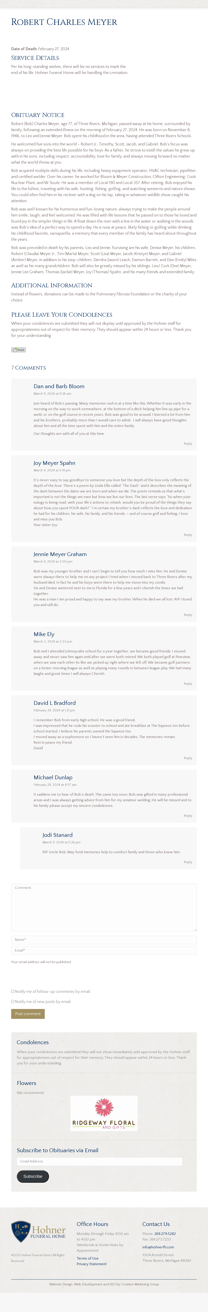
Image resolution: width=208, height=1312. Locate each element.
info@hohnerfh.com (158, 1266)
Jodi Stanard (57, 854)
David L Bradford (55, 722)
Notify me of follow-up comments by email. (53, 1011)
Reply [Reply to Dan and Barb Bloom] (188, 463)
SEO (113, 1304)
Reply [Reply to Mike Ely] (188, 703)
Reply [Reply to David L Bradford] (188, 777)
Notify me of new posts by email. (43, 1021)
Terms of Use (88, 1278)
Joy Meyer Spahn (54, 482)
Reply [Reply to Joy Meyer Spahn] (188, 554)
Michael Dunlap (53, 796)
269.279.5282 (165, 1253)
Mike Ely (44, 653)
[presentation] (41, 997)
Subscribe (32, 1195)
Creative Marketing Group (140, 1304)
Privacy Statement (91, 1283)
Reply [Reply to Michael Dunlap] (188, 835)
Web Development (88, 1304)
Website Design (60, 1304)
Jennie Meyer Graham (60, 573)
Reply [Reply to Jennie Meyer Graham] (188, 634)
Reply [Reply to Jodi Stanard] (188, 881)
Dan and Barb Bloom (59, 405)
